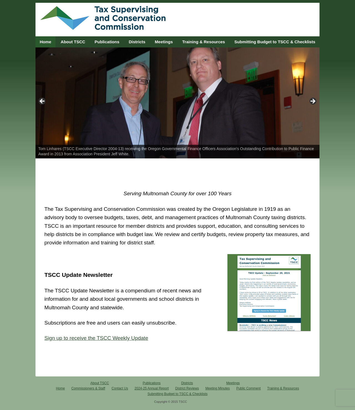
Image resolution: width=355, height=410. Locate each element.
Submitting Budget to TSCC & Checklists (274, 41)
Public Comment (248, 388)
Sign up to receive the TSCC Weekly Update (96, 338)
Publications (107, 41)
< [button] (42, 101)
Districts (137, 41)
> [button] (312, 101)
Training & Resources (203, 41)
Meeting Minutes (218, 388)
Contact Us (119, 388)
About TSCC (73, 41)
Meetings (164, 41)
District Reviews (187, 388)
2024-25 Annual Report (152, 388)
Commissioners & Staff (88, 388)
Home (45, 41)
